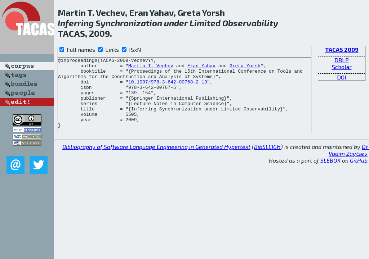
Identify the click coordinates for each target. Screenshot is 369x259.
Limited (205, 23)
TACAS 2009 (342, 49)
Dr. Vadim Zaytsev (349, 164)
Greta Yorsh (245, 67)
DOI (341, 77)
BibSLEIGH (267, 160)
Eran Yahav (201, 67)
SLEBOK (330, 174)
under (176, 23)
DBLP (341, 59)
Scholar (342, 66)
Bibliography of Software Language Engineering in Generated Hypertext (156, 160)
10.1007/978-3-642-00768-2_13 (167, 87)
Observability (250, 23)
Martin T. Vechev (150, 67)
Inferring (76, 23)
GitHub (359, 174)
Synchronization (128, 23)
